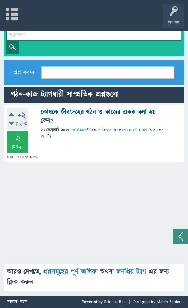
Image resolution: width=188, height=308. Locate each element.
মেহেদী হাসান (137, 130)
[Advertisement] (94, 214)
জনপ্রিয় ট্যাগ (132, 272)
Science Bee (115, 302)
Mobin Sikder (169, 302)
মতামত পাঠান (17, 302)
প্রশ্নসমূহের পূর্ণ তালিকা (71, 272)
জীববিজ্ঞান (79, 130)
